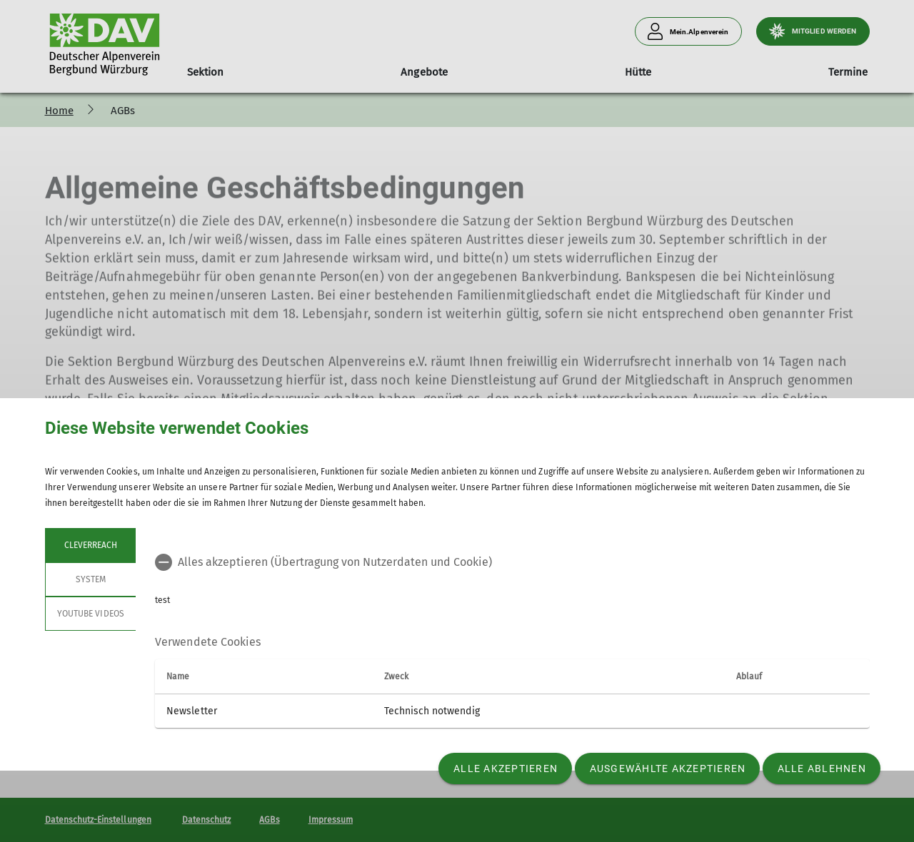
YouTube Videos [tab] (90, 614)
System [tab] (90, 579)
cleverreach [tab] (90, 545)
